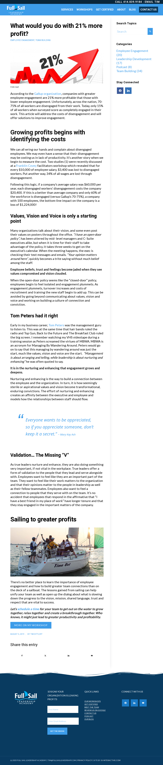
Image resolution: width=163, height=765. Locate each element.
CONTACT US (90, 714)
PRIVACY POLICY (84, 761)
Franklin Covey (26, 165)
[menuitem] (128, 2)
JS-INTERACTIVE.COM (110, 761)
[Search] (134, 31)
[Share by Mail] (92, 656)
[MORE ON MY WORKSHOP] (30, 625)
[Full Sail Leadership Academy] (16, 9)
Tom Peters (56, 325)
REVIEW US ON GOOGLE (95, 711)
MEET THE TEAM (91, 708)
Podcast (121, 67)
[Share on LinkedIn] (68, 656)
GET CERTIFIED (91, 705)
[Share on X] (45, 656)
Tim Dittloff (36, 634)
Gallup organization (47, 93)
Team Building (43, 40)
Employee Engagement (22, 40)
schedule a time (28, 609)
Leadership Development (133, 59)
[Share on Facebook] (22, 656)
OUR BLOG (89, 720)
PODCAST (88, 717)
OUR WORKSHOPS (92, 702)
